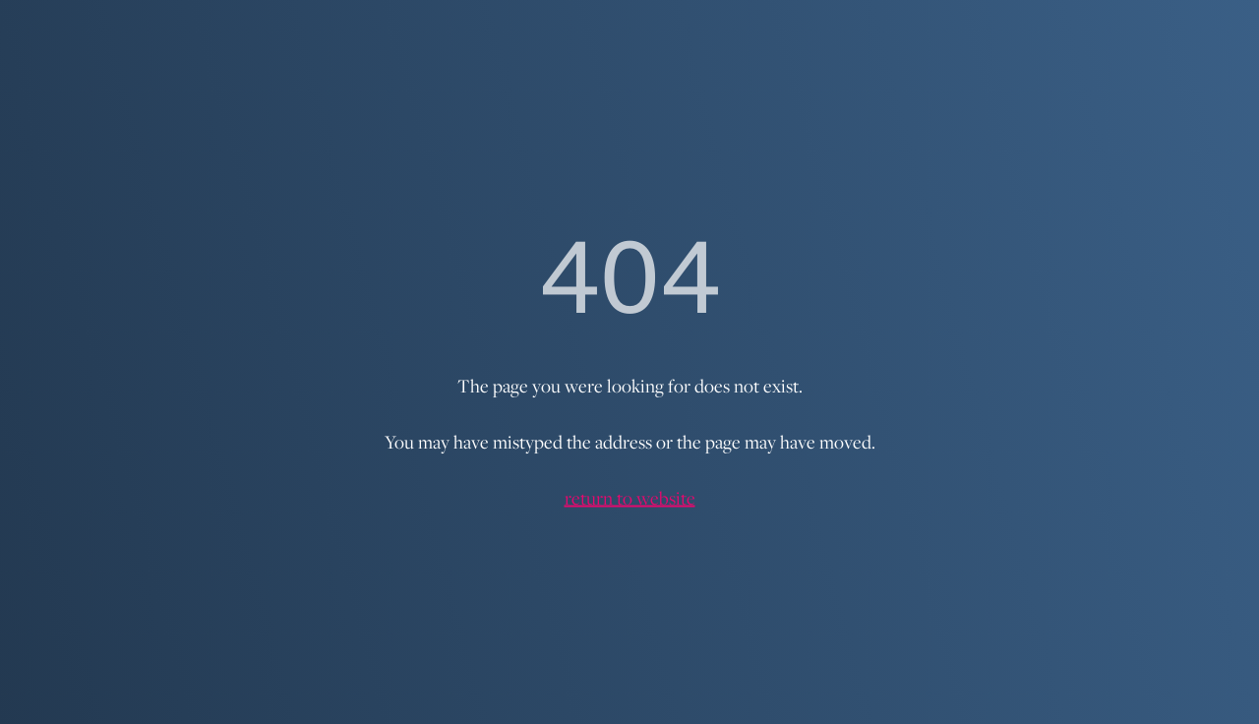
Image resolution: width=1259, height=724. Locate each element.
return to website (630, 498)
